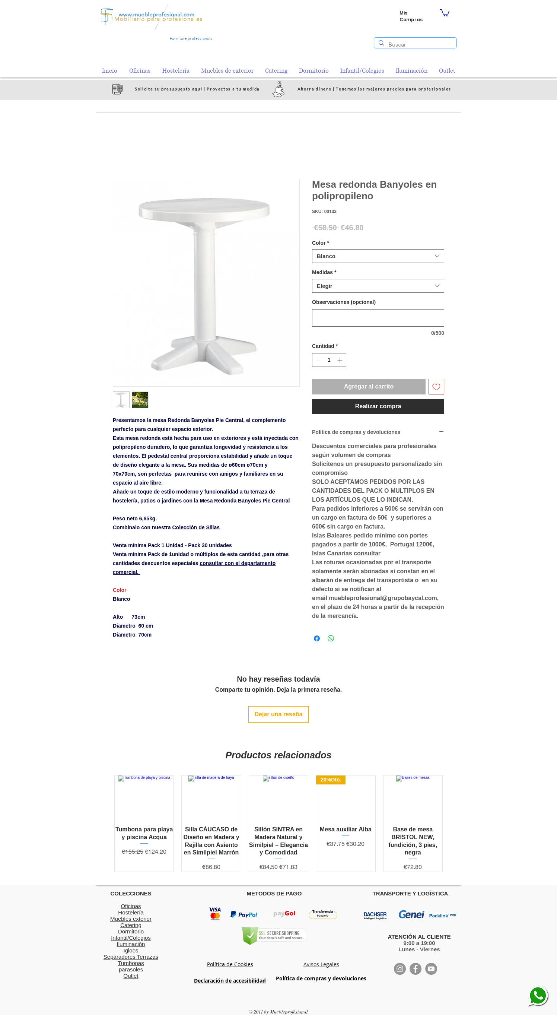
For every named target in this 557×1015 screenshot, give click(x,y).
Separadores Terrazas (131, 957)
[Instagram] (400, 969)
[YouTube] (431, 969)
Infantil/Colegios (131, 938)
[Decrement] (317, 360)
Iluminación (131, 944)
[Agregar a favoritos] (436, 386)
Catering (130, 925)
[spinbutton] (329, 360)
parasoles (131, 969)
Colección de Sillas (196, 527)
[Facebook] (415, 969)
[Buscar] (414, 45)
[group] (278, 823)
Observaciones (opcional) (344, 302)
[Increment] (340, 360)
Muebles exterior (131, 919)
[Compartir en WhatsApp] (331, 638)
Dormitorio (131, 931)
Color (320, 243)
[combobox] (378, 256)
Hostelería (130, 912)
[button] (444, 12)
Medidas (324, 272)
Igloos (130, 950)
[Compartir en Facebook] (316, 638)
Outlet (130, 976)
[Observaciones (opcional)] (378, 318)
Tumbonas (131, 963)
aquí (197, 88)
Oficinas (131, 906)
